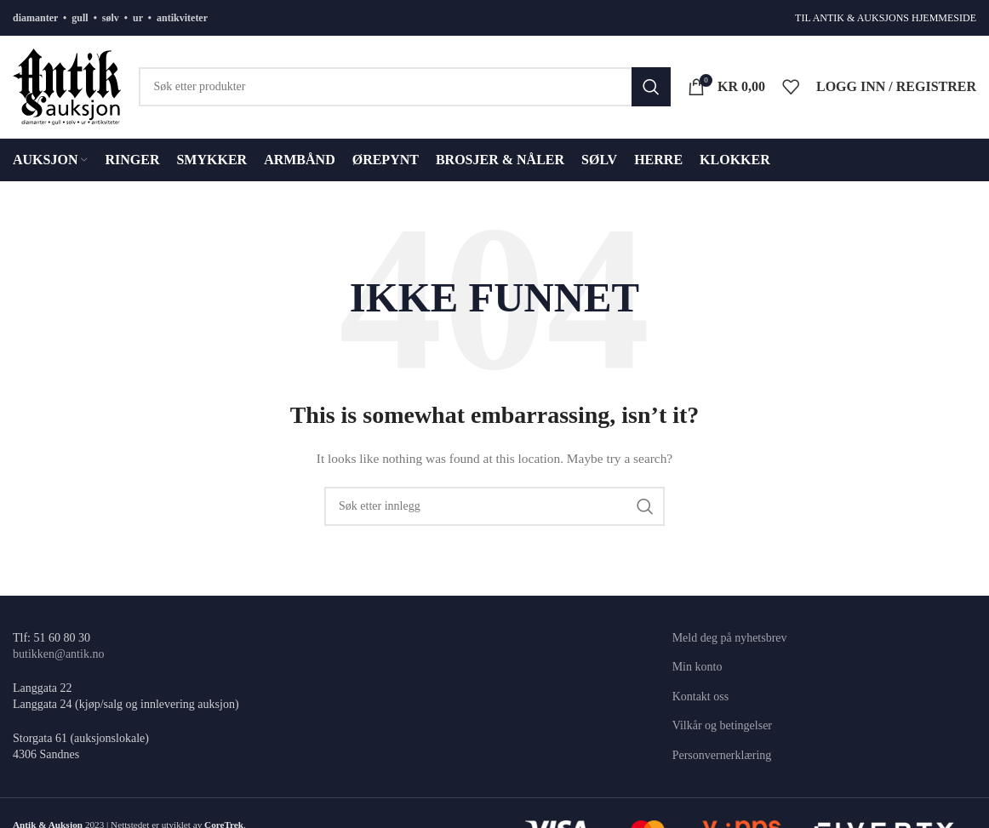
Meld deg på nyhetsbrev (729, 637)
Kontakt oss (700, 696)
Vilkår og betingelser (722, 725)
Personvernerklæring (722, 755)
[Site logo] (67, 85)
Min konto (697, 666)
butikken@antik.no (58, 654)
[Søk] (405, 86)
